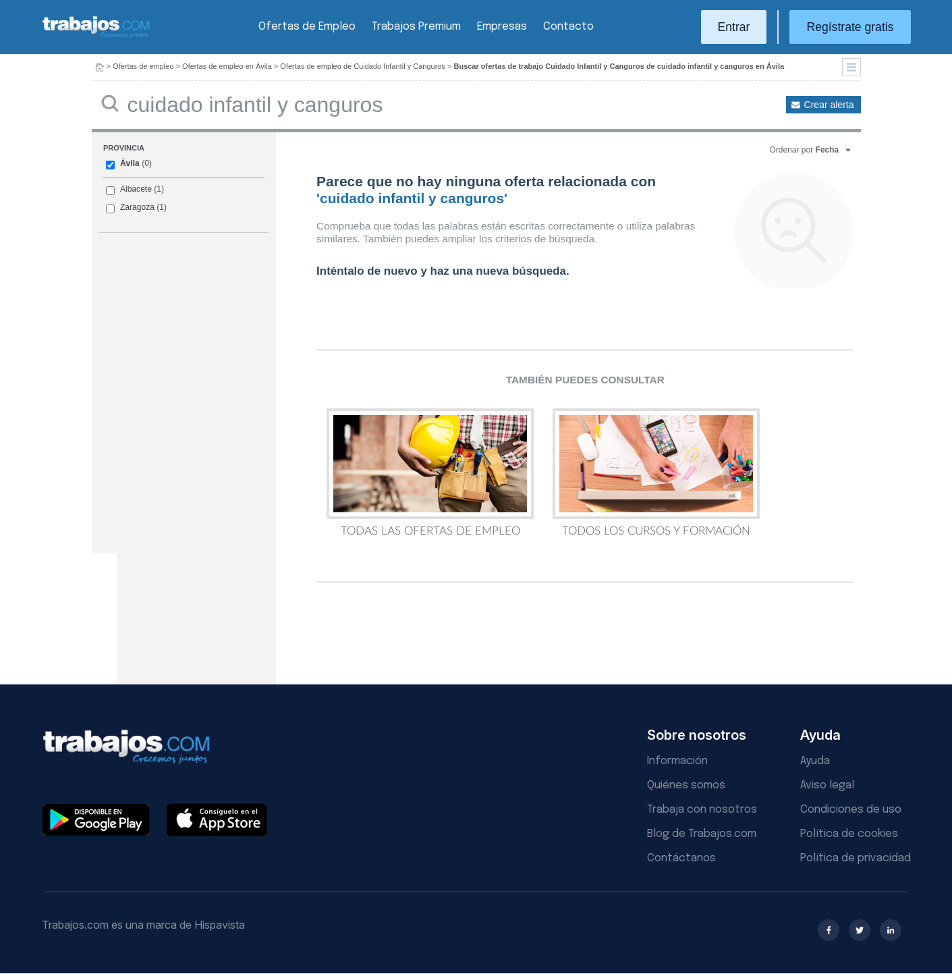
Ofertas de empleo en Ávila (227, 66)
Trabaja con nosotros (702, 809)
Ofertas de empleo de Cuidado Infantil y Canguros (362, 66)
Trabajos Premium (416, 26)
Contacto (568, 26)
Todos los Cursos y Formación (656, 472)
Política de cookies (849, 834)
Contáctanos (681, 858)
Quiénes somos (686, 785)
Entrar (734, 27)
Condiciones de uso (850, 809)
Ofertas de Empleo (307, 26)
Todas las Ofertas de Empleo (430, 472)
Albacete (136, 189)
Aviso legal (827, 785)
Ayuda (815, 761)
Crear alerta (829, 104)
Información (677, 761)
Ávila (130, 163)
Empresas (502, 26)
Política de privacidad (855, 858)
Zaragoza (137, 207)
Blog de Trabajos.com (701, 834)
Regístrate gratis (849, 27)
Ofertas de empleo (143, 66)
